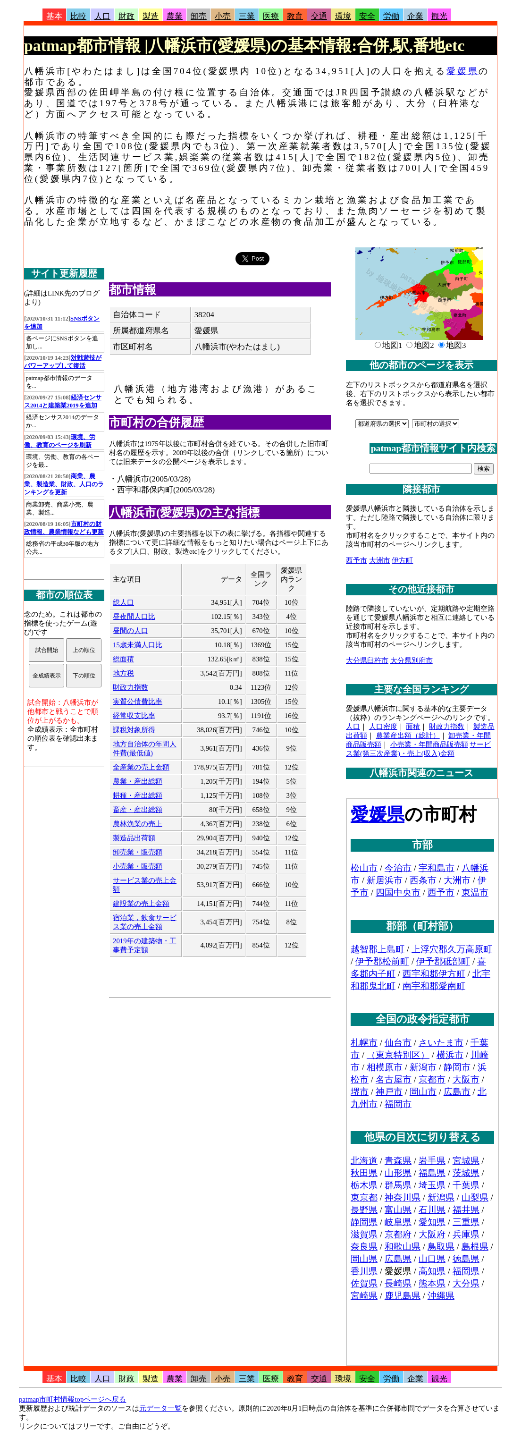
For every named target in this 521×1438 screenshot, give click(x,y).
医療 (271, 16)
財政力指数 (130, 687)
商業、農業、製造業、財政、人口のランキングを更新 (64, 484)
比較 (78, 16)
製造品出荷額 (134, 838)
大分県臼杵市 (367, 660)
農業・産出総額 (137, 781)
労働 (391, 16)
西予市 (356, 560)
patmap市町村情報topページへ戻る (72, 1399)
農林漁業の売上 (137, 824)
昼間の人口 (130, 630)
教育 (295, 16)
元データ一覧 (160, 1408)
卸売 (199, 16)
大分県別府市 (411, 660)
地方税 (123, 673)
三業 (247, 16)
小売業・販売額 (137, 866)
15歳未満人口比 (137, 645)
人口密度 (383, 726)
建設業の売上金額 (141, 903)
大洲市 (379, 560)
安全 (367, 16)
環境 (343, 16)
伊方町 (402, 560)
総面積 (123, 659)
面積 (413, 726)
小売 (223, 16)
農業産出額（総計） (408, 735)
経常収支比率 (134, 715)
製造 (151, 16)
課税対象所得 (134, 730)
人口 (102, 16)
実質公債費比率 (137, 701)
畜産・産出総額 (137, 809)
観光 (439, 16)
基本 (54, 16)
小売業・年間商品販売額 (429, 744)
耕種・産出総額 (137, 795)
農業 (175, 16)
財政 (126, 16)
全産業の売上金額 (141, 767)
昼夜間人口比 (134, 616)
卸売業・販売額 (137, 852)
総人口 (123, 602)
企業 (415, 16)
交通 (319, 16)
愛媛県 (462, 71)
